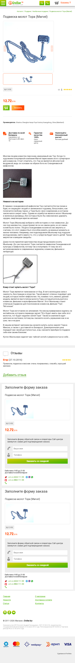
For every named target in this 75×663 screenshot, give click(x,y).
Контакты (39, 603)
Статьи (6, 603)
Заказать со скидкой (37, 461)
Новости (7, 600)
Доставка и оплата (43, 600)
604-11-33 (16, 477)
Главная (6, 596)
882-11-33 (16, 480)
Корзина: (65, 2)
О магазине (40, 596)
